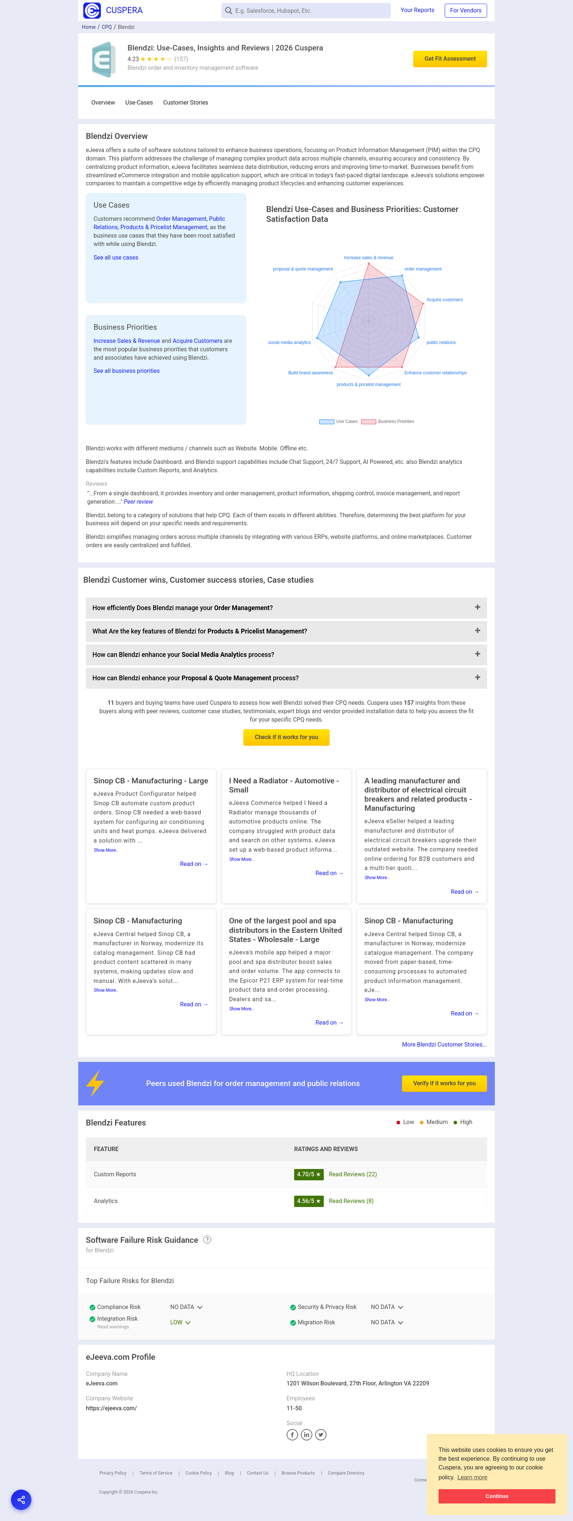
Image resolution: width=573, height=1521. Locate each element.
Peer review (138, 501)
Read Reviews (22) (353, 1174)
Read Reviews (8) (351, 1200)
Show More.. (106, 850)
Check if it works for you (286, 737)
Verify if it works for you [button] (444, 1065)
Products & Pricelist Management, (165, 227)
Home (89, 27)
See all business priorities (127, 370)
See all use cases (116, 257)
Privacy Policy (112, 1473)
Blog (229, 1473)
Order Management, (182, 218)
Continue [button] (497, 1496)
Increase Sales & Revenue (128, 340)
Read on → (194, 863)
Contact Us (258, 1473)
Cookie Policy (199, 1473)
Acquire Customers (198, 340)
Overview (103, 102)
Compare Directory (346, 1473)
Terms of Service (156, 1473)
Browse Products (298, 1473)
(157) (181, 59)
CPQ (107, 27)
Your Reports (418, 10)
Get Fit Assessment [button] (450, 58)
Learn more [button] (472, 1477)
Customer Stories (185, 102)
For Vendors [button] (466, 10)
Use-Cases (139, 102)
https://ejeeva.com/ (111, 1408)
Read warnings (113, 1326)
